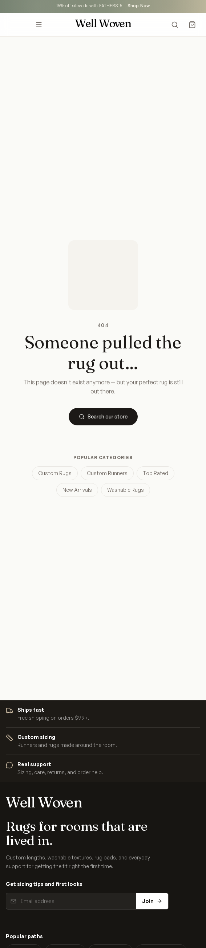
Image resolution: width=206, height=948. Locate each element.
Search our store (103, 416)
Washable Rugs (125, 490)
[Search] (175, 25)
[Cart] (192, 25)
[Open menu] (39, 25)
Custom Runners (107, 473)
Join (152, 901)
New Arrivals (77, 490)
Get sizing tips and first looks (44, 884)
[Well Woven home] (103, 24)
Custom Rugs (55, 473)
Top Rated (155, 473)
